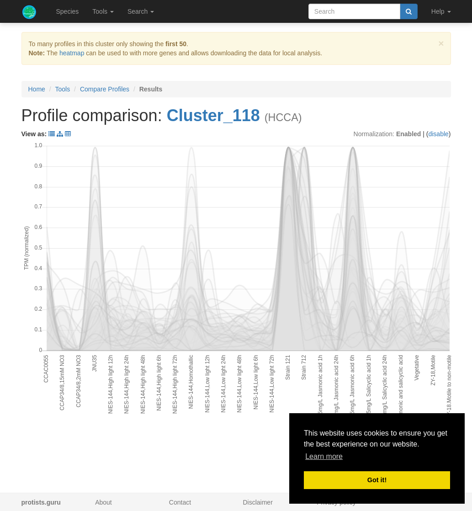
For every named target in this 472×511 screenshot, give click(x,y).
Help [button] (441, 11)
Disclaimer (257, 502)
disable (438, 134)
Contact (180, 502)
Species (67, 11)
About (103, 502)
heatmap (71, 53)
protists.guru (41, 502)
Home (36, 89)
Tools (62, 89)
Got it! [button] (377, 480)
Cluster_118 (213, 115)
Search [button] (140, 11)
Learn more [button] (324, 456)
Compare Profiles (104, 89)
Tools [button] (103, 11)
